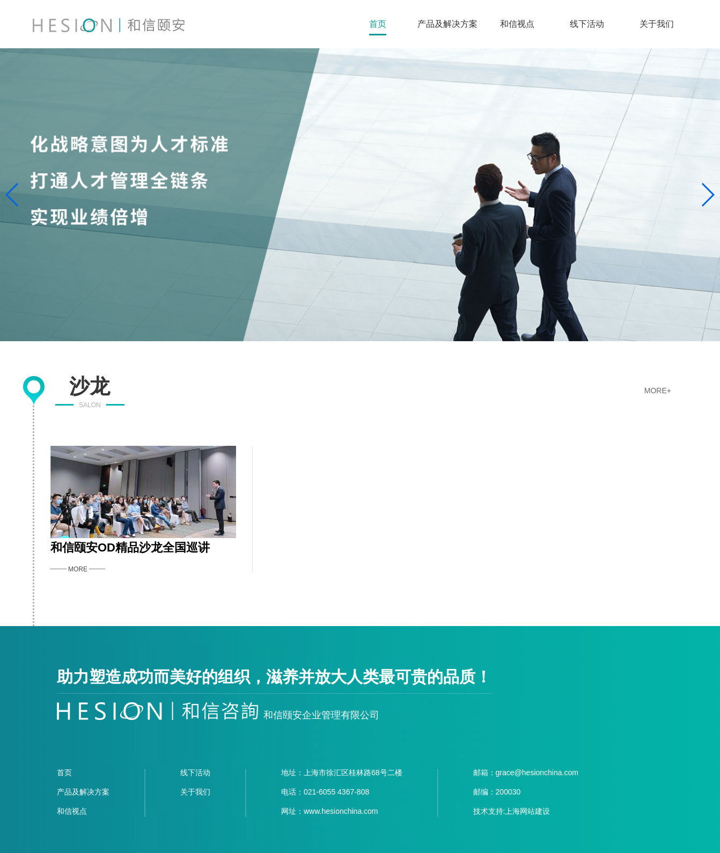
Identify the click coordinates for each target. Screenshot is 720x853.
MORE (77, 569)
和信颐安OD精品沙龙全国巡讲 (130, 547)
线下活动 (587, 23)
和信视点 (517, 23)
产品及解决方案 (447, 23)
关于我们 (657, 23)
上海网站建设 (527, 811)
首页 (377, 23)
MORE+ (657, 390)
